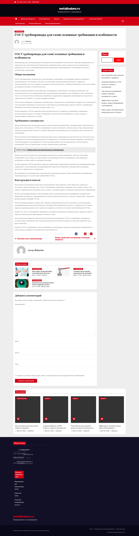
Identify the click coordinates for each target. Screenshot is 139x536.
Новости (56, 19)
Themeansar (45, 530)
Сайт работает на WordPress (21, 530)
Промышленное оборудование (74, 19)
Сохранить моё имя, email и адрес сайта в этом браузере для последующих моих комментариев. (51, 375)
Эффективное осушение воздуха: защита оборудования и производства (112, 103)
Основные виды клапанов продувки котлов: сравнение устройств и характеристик (82, 273)
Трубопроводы (20, 23)
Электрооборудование (53, 23)
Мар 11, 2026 (77, 275)
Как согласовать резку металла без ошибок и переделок (26, 427)
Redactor (28, 41)
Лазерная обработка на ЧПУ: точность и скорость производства (112, 84)
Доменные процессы (28, 19)
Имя (17, 341)
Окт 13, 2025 (36, 286)
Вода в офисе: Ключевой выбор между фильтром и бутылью (42, 272)
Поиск (105, 54)
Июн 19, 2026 (21, 431)
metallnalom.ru (69, 8)
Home (91, 529)
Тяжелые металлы (35, 23)
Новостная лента (21, 398)
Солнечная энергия (95, 19)
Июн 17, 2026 (36, 275)
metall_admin (86, 275)
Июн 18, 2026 (49, 431)
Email (17, 353)
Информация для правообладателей (104, 529)
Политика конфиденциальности (19, 502)
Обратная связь (120, 529)
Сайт (16, 364)
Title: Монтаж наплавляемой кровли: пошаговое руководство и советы (111, 93)
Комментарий (20, 304)
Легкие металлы (44, 19)
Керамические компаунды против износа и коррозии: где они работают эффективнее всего (43, 284)
